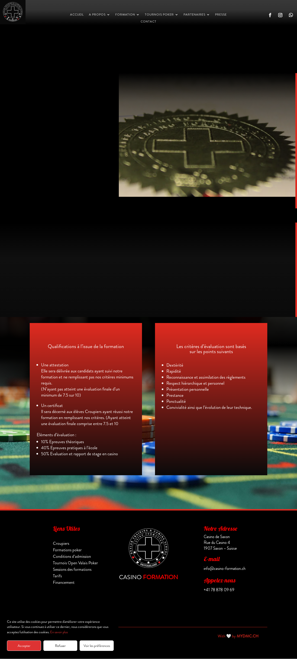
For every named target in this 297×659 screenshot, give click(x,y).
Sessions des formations (72, 570)
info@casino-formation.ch (224, 569)
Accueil (77, 15)
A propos (97, 15)
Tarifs (57, 576)
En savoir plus (59, 632)
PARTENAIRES (194, 15)
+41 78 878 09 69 (219, 590)
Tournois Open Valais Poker (75, 563)
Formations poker (67, 550)
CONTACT (148, 22)
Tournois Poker (159, 15)
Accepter (24, 645)
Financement (63, 583)
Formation (125, 15)
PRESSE (221, 15)
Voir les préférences (97, 645)
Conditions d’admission (72, 557)
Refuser (60, 645)
